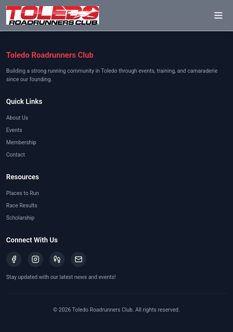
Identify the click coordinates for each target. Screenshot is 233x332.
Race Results (21, 205)
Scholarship (20, 218)
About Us (17, 118)
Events (14, 130)
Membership (21, 142)
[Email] (78, 259)
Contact (15, 155)
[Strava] (57, 259)
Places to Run (22, 193)
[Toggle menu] (218, 15)
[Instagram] (35, 259)
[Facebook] (14, 259)
